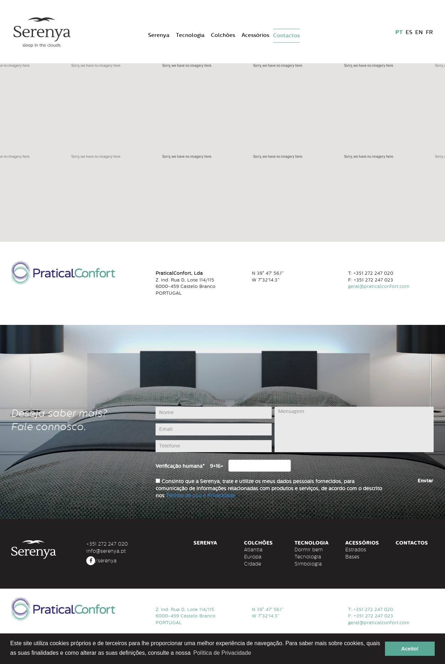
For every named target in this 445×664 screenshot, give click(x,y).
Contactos (286, 35)
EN (419, 32)
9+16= (216, 466)
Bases (352, 556)
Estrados (355, 549)
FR (429, 32)
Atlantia (253, 549)
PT (399, 32)
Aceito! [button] (410, 649)
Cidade (252, 564)
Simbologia (308, 564)
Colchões (223, 35)
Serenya (158, 35)
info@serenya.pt (106, 551)
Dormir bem (308, 549)
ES (409, 32)
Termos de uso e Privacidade (200, 496)
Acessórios (255, 35)
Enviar (425, 480)
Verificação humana (180, 466)
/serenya (101, 560)
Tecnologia (190, 35)
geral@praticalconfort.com (378, 622)
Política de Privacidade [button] (222, 653)
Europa (252, 556)
